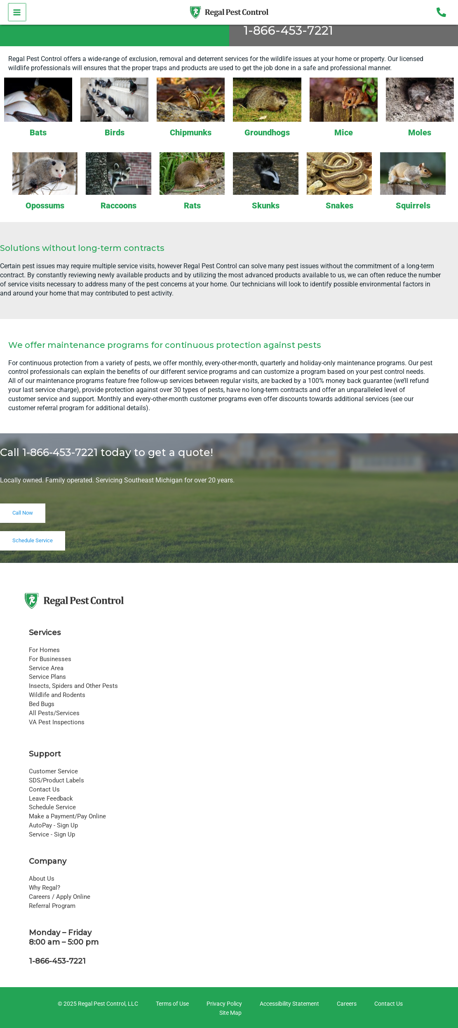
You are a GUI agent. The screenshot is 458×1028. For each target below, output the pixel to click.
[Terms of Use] (171, 1004)
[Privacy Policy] (223, 1004)
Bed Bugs (41, 704)
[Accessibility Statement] (288, 1004)
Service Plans (47, 677)
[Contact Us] (387, 1004)
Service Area (46, 668)
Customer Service (53, 771)
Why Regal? (44, 887)
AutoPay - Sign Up (53, 825)
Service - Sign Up (52, 834)
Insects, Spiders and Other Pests (73, 686)
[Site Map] (229, 1013)
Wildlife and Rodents (57, 695)
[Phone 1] (441, 12)
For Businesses (50, 659)
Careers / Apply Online (59, 896)
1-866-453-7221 (288, 30)
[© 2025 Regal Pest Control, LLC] (96, 1004)
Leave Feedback (51, 798)
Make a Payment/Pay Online (67, 816)
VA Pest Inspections (57, 722)
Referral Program (52, 906)
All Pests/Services (54, 713)
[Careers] (345, 1004)
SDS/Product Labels (56, 780)
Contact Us (44, 789)
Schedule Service (52, 807)
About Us (41, 878)
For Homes (44, 650)
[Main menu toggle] (16, 12)
